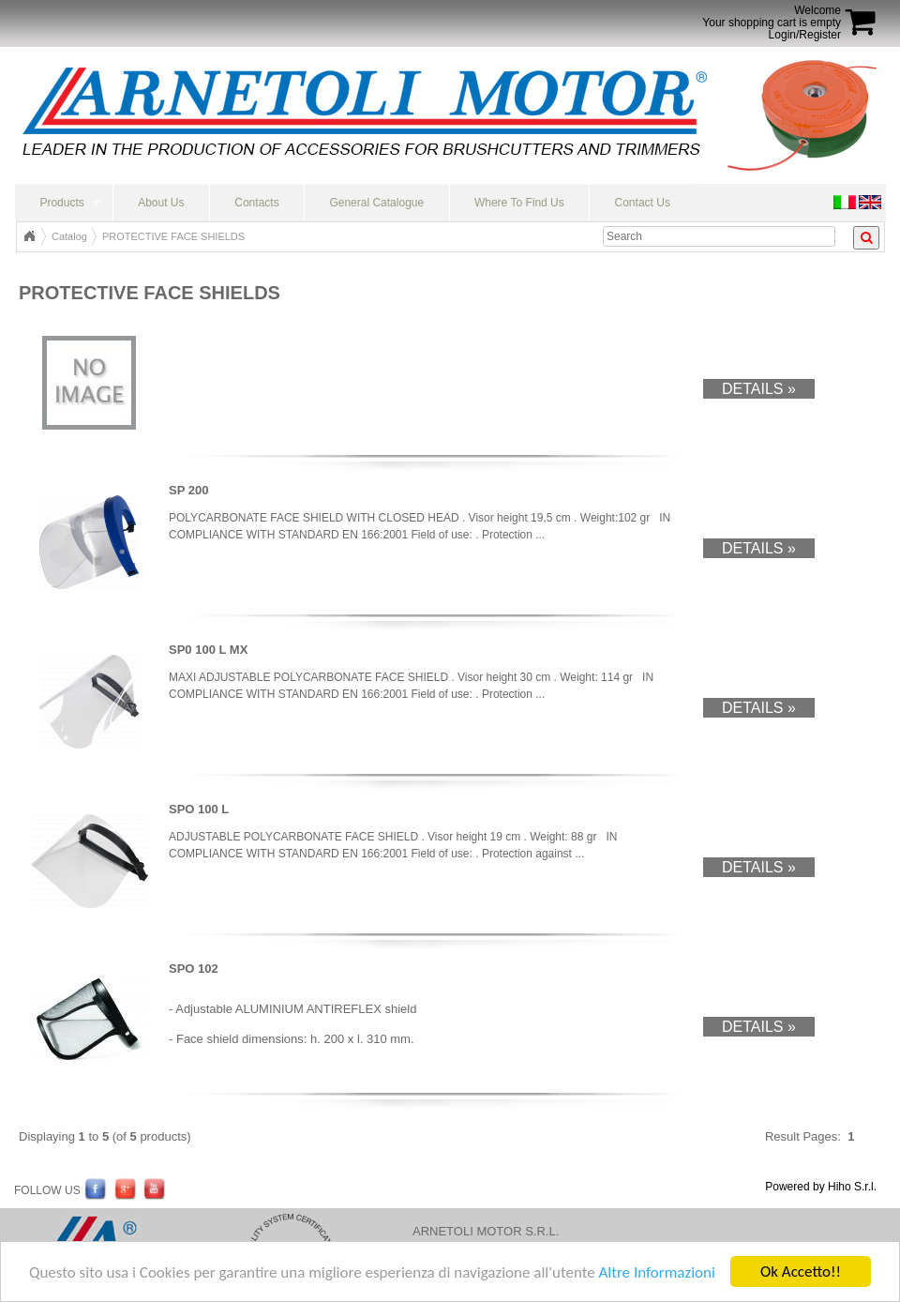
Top (29, 236)
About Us (161, 202)
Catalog (69, 236)
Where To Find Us (519, 202)
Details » (759, 389)
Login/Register (805, 34)
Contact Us (642, 202)
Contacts (256, 202)
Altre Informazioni (656, 1272)
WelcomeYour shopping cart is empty (771, 16)
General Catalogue (376, 202)
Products (61, 202)
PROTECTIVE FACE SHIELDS (173, 236)
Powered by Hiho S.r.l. (821, 1186)
